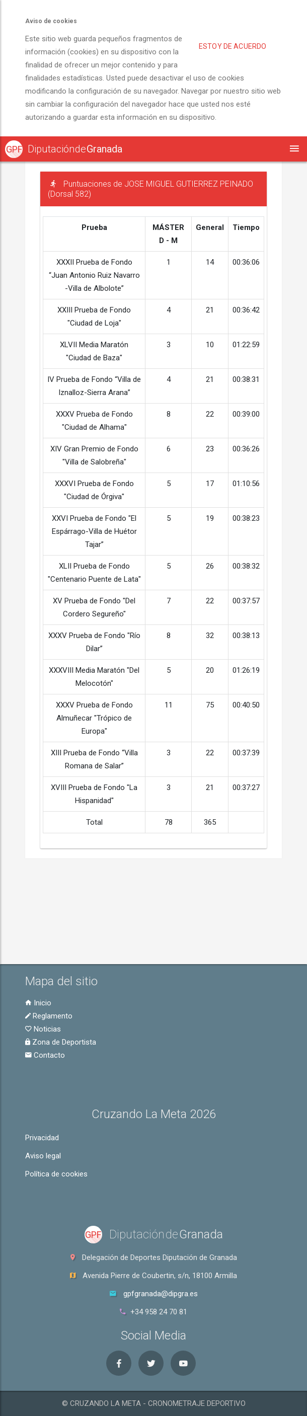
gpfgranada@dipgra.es (160, 1293)
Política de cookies (56, 1173)
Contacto (45, 1055)
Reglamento (48, 1015)
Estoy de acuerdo (232, 46)
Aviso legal (43, 1155)
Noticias (43, 1029)
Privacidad (42, 1137)
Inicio (38, 1002)
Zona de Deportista (60, 1042)
